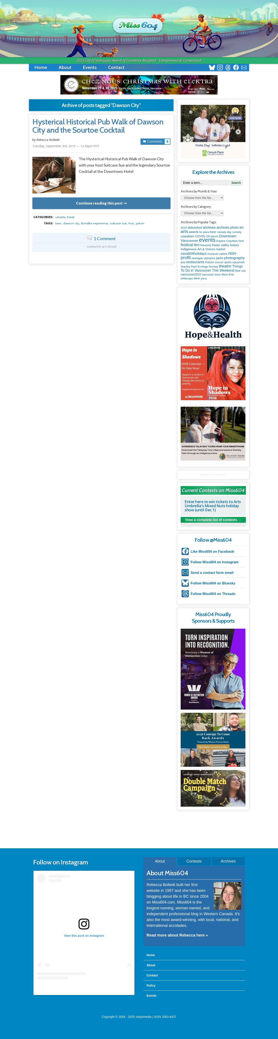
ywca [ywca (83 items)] (204, 278)
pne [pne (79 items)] (183, 262)
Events (90, 67)
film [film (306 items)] (196, 245)
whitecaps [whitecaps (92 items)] (187, 278)
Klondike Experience (94, 223)
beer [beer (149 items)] (213, 232)
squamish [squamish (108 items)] (238, 262)
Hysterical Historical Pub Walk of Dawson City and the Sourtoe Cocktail (97, 126)
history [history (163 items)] (234, 245)
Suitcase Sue (118, 223)
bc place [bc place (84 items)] (204, 232)
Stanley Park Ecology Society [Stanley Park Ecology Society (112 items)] (199, 266)
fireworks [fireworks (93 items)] (205, 245)
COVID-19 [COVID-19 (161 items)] (202, 236)
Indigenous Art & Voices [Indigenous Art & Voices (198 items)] (198, 249)
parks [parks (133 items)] (219, 258)
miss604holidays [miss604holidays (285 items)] (194, 253)
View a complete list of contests (211, 520)
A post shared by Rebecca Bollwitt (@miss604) (83, 988)
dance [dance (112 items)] (214, 236)
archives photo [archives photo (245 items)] (227, 227)
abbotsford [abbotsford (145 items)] (195, 227)
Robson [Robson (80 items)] (209, 262)
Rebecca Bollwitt (48, 140)
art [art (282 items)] (242, 227)
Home (40, 67)
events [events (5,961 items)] (207, 240)
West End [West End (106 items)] (227, 274)
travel (70, 217)
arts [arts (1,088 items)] (184, 231)
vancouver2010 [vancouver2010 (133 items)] (191, 274)
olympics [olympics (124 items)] (209, 258)
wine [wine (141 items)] (197, 278)
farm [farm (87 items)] (241, 240)
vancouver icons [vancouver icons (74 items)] (211, 274)
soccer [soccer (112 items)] (219, 262)
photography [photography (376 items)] (234, 258)
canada (60, 217)
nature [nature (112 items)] (223, 253)
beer (58, 223)
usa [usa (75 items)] (243, 270)
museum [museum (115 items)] (212, 253)
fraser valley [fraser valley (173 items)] (220, 245)
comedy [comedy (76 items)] (236, 232)
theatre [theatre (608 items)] (225, 266)
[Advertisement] (139, 829)
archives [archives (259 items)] (209, 227)
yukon (140, 223)
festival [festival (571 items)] (187, 244)
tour (131, 223)
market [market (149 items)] (220, 249)
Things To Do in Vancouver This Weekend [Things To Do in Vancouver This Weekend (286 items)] (212, 268)
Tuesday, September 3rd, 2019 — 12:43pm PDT (66, 146)
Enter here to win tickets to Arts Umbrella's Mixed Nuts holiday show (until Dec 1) (213, 505)
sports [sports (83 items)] (227, 262)
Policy (151, 985)
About (64, 67)
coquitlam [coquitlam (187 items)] (187, 236)
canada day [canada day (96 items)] (224, 232)
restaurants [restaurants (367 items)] (195, 262)
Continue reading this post (99, 203)
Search (236, 182)
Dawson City (71, 223)
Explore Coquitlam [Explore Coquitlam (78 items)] (227, 240)
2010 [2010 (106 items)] (184, 227)
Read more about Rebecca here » (177, 935)
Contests (194, 861)
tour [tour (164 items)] (237, 270)
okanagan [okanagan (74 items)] (197, 258)
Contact (116, 67)
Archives (228, 861)
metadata (102, 213)
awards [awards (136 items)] (194, 232)
